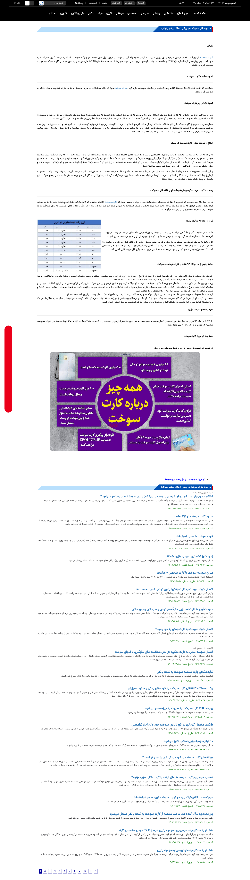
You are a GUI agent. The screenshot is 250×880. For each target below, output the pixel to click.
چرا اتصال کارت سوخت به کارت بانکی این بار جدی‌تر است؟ (177, 757)
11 (90, 871)
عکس (91, 14)
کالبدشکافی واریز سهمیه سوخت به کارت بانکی (185, 672)
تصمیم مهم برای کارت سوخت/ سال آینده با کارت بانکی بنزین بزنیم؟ (172, 777)
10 (85, 871)
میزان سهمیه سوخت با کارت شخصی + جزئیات (185, 573)
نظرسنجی (92, 3)
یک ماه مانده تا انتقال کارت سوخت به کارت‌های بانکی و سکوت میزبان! (170, 688)
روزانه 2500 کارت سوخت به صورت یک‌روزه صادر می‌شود (179, 708)
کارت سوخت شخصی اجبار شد (194, 536)
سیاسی (144, 14)
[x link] (8, 390)
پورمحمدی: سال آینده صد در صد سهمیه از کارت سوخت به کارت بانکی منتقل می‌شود (161, 814)
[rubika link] (8, 337)
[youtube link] (8, 398)
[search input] (52, 3)
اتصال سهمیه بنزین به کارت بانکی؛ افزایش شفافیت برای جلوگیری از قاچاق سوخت (163, 652)
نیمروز (141, 3)
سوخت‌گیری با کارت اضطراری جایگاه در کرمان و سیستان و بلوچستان (172, 609)
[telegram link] (8, 352)
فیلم (100, 14)
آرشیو (104, 3)
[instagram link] (8, 375)
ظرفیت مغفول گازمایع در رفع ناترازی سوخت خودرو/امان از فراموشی (172, 725)
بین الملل (182, 14)
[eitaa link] (8, 382)
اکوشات (129, 3)
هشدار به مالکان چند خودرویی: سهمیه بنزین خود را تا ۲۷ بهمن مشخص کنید (166, 830)
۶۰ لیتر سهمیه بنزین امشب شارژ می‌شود (188, 741)
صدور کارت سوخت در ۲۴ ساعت (193, 516)
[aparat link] (8, 405)
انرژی (109, 14)
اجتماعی (132, 14)
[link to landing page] (227, 13)
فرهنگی (119, 14)
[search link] (41, 3)
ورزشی (156, 14)
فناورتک (116, 3)
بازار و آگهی (77, 14)
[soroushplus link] (8, 367)
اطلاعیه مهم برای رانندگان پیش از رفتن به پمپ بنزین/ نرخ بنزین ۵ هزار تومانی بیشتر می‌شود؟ (156, 496)
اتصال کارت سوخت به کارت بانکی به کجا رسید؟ (184, 629)
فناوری (63, 14)
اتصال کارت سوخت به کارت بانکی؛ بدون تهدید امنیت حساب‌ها (174, 589)
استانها (52, 14)
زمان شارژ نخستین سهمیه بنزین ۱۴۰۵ (190, 556)
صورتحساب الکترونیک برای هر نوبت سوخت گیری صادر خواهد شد (173, 797)
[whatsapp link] (8, 344)
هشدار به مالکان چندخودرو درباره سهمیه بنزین (185, 850)
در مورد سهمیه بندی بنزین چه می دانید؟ (185, 479)
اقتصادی (168, 14)
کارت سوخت (206, 58)
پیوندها (79, 3)
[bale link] (8, 360)
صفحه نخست (199, 14)
